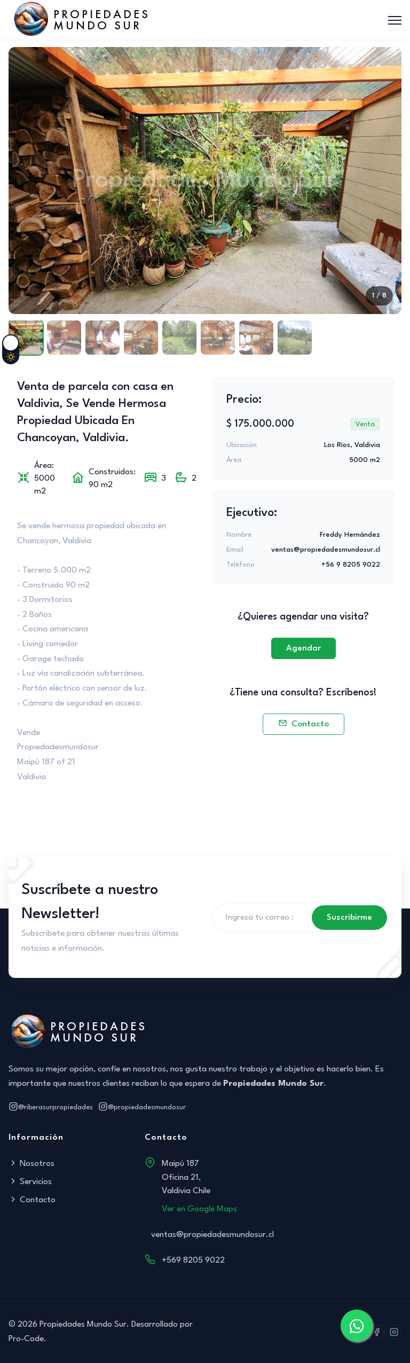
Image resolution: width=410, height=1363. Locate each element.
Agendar (303, 648)
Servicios (30, 1182)
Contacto (303, 724)
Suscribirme (349, 917)
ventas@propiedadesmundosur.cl (325, 549)
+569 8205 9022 (193, 1260)
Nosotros (31, 1164)
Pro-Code (26, 1339)
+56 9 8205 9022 (350, 564)
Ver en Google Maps (199, 1209)
